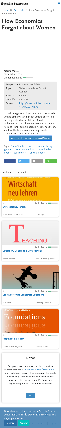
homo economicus (24, 149)
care (29, 146)
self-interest (20, 153)
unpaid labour (37, 153)
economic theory (43, 146)
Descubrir (19, 10)
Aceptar (24, 423)
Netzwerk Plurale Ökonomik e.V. (40, 370)
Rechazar (10, 423)
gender (8, 149)
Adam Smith (17, 146)
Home (5, 10)
